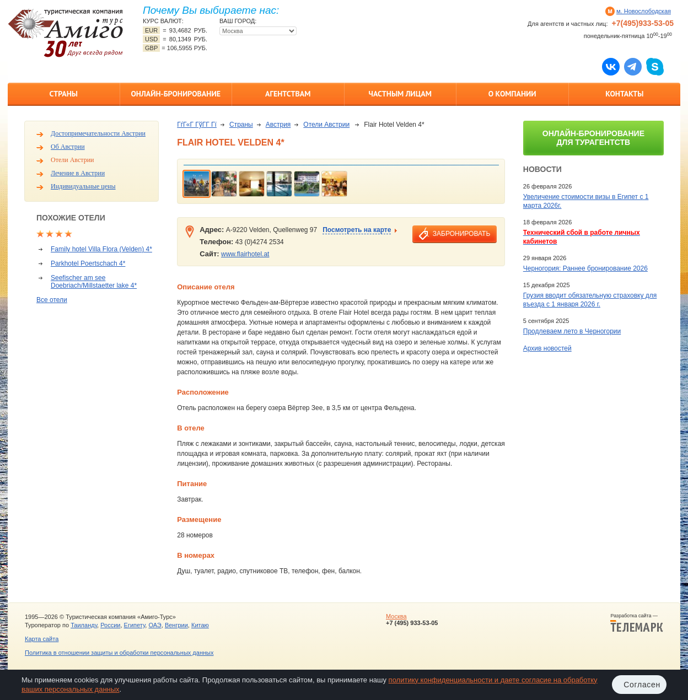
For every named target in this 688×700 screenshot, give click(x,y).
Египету (135, 625)
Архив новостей (547, 348)
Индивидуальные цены (83, 186)
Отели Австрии (72, 160)
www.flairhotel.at (245, 254)
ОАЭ (154, 625)
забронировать (461, 234)
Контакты (624, 94)
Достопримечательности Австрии (98, 133)
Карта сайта (41, 639)
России (110, 625)
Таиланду (84, 625)
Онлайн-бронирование (176, 94)
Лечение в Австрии (78, 173)
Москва (396, 616)
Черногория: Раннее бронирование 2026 (585, 268)
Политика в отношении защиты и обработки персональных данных (119, 652)
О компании (512, 94)
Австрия (278, 124)
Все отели (51, 300)
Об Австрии (68, 146)
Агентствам (287, 94)
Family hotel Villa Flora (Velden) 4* (101, 249)
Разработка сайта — (636, 623)
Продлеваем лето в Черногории (572, 331)
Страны (64, 94)
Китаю (200, 625)
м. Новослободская (643, 11)
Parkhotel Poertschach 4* (88, 263)
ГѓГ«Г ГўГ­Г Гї (197, 124)
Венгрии (176, 625)
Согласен (642, 684)
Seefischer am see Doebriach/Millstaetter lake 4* (94, 281)
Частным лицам (400, 94)
